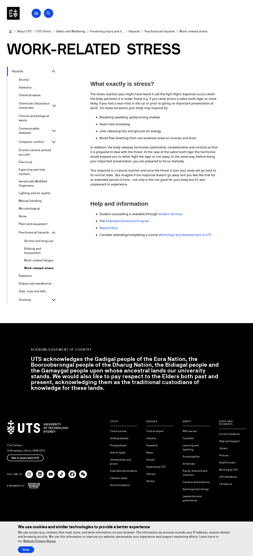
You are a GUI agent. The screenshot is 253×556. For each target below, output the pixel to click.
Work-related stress (39, 268)
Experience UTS (156, 466)
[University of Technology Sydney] (10, 31)
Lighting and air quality (34, 193)
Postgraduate (118, 445)
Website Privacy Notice (39, 541)
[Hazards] (134, 31)
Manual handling (30, 201)
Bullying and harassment (32, 251)
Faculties (188, 438)
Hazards (17, 71)
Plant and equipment (33, 224)
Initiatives (189, 463)
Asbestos (25, 87)
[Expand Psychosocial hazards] (53, 232)
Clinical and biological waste (34, 118)
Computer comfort (31, 142)
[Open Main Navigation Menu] (39, 14)
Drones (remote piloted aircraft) (35, 152)
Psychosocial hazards (34, 232)
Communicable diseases (29, 131)
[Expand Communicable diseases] (53, 130)
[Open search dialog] (51, 14)
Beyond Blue (109, 228)
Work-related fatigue (38, 260)
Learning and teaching (191, 447)
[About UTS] (24, 31)
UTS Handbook (228, 476)
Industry (151, 438)
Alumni (150, 481)
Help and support (229, 441)
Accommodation (120, 485)
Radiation (25, 276)
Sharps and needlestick (35, 284)
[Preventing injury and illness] (107, 31)
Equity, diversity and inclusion (195, 472)
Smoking (25, 300)
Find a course (118, 431)
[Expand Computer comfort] (53, 142)
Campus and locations (196, 482)
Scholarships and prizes (120, 461)
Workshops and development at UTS (185, 235)
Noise (23, 216)
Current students (229, 434)
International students (123, 470)
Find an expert (155, 431)
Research (152, 445)
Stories (150, 473)
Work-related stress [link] (193, 31)
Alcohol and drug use (38, 241)
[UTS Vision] (43, 31)
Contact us (225, 483)
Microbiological (29, 209)
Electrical (25, 162)
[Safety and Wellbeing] (70, 31)
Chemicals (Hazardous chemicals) (34, 106)
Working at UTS (228, 469)
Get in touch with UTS (25, 457)
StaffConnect (227, 462)
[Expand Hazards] (53, 71)
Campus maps (118, 477)
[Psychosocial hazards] (160, 31)
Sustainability (191, 456)
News (149, 452)
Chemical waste (30, 95)
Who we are (190, 431)
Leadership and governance (192, 498)
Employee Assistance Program (127, 221)
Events (150, 459)
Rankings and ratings (196, 489)
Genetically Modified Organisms (33, 183)
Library (223, 448)
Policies (224, 455)
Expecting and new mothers (32, 172)
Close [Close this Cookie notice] (26, 549)
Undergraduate (119, 438)
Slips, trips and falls (32, 291)
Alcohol (24, 80)
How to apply (117, 452)
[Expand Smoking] (53, 300)
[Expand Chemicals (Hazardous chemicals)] (54, 106)
